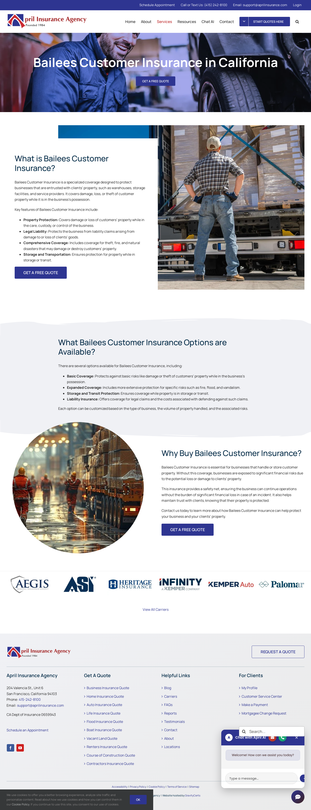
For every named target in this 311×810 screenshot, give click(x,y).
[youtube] (20, 748)
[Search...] (272, 731)
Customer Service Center (262, 696)
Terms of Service (177, 787)
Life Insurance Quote (103, 713)
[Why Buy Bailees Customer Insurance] (39, 647)
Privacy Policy (138, 787)
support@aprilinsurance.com (40, 705)
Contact (170, 729)
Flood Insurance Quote (105, 721)
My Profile (249, 687)
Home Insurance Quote (105, 696)
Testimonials (174, 721)
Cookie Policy (157, 787)
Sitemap (194, 787)
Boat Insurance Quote (104, 729)
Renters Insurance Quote (107, 746)
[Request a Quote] (278, 652)
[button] (297, 21)
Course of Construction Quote (111, 755)
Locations (172, 746)
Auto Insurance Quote (104, 704)
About (169, 738)
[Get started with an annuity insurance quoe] (188, 530)
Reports (170, 713)
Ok (138, 800)
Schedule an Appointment (27, 730)
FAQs (168, 704)
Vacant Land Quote (102, 738)
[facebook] (10, 748)
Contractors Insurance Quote (110, 763)
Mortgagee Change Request (264, 713)
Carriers (170, 696)
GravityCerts (192, 795)
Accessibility (119, 787)
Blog (167, 687)
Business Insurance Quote (108, 687)
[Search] (244, 731)
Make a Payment (255, 704)
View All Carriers (156, 609)
